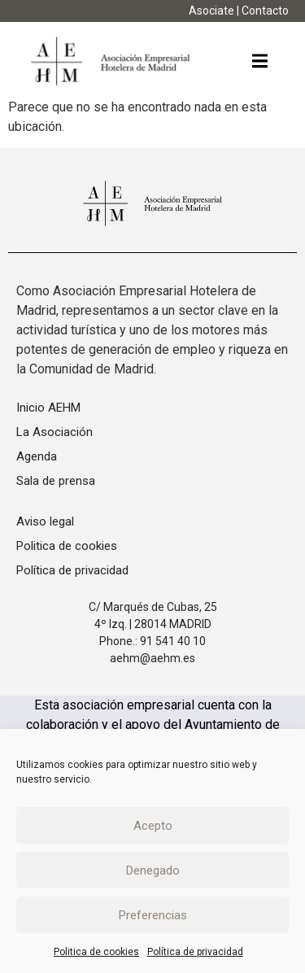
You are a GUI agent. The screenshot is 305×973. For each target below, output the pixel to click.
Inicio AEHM (48, 407)
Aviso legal (45, 521)
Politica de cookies (96, 952)
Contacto (265, 10)
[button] (260, 61)
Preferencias (153, 915)
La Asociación (54, 432)
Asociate (211, 10)
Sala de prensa (55, 480)
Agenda (36, 456)
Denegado (153, 870)
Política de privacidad (195, 952)
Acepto (152, 825)
